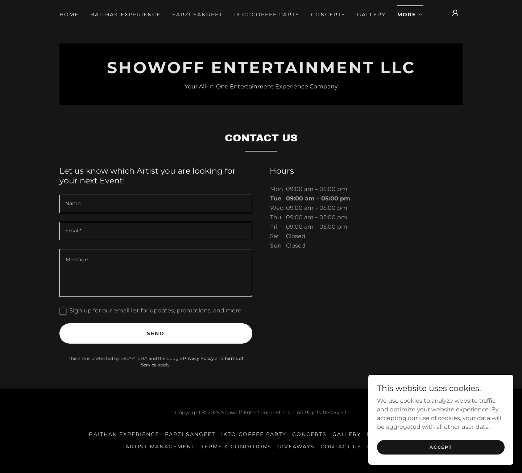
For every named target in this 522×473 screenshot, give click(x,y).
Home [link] (69, 14)
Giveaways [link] (296, 446)
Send (156, 333)
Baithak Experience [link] (125, 14)
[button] (410, 12)
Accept (441, 447)
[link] (261, 71)
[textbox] (155, 204)
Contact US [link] (340, 446)
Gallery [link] (371, 14)
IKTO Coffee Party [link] (266, 14)
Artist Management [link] (160, 446)
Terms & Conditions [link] (236, 446)
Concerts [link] (328, 14)
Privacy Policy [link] (198, 358)
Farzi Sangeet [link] (197, 14)
